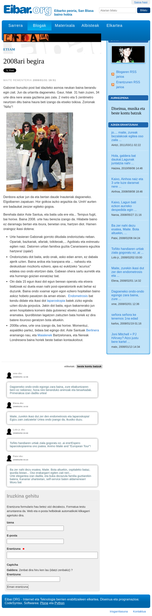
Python (60, 603)
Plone (44, 603)
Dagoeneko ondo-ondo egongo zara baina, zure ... (127, 295)
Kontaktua (139, 611)
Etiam (9, 49)
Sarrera (16, 25)
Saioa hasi (140, 2)
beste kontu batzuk (89, 366)
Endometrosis (78, 296)
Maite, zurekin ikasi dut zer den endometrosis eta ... (127, 271)
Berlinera (92, 330)
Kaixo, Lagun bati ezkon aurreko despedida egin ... (124, 205)
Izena (10, 522)
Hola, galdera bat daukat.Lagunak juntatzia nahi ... (123, 159)
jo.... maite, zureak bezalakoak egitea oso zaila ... (127, 136)
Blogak (39, 25)
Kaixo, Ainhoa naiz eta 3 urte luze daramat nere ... (127, 182)
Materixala (65, 25)
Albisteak (90, 25)
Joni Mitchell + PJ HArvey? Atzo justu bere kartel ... (125, 337)
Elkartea (114, 25)
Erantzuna (15, 548)
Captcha (12, 564)
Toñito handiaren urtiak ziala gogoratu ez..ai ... (127, 250)
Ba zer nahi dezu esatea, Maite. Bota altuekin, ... (125, 229)
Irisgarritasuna (119, 611)
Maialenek (45, 335)
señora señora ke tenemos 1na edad (124, 316)
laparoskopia (56, 300)
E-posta (12, 535)
